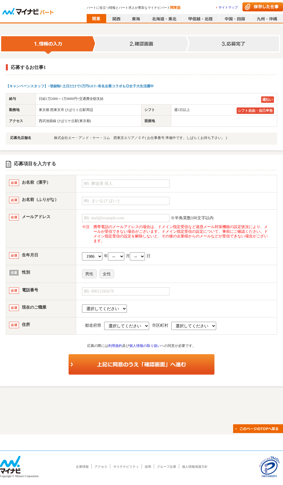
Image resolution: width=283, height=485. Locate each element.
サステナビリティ (126, 466)
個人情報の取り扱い (145, 346)
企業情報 (82, 466)
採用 (148, 466)
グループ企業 (166, 466)
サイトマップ (228, 7)
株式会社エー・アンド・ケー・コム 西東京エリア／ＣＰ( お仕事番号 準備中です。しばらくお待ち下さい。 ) (140, 138)
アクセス (101, 466)
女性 (107, 274)
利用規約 (115, 346)
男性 (89, 274)
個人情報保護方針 (195, 466)
